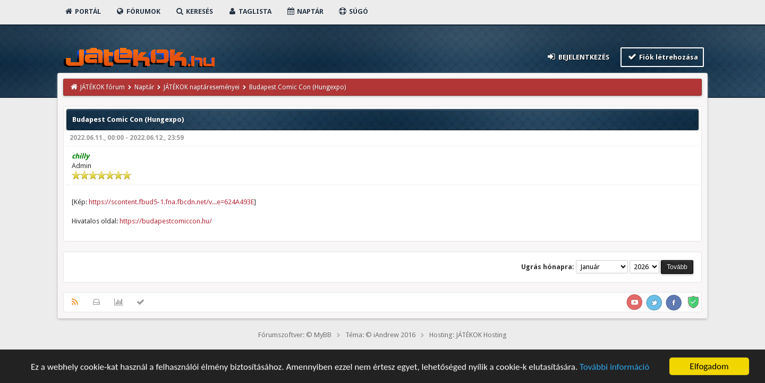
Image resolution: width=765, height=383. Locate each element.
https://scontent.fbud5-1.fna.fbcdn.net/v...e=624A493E (171, 202)
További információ (614, 367)
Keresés (194, 11)
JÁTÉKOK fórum (102, 87)
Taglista (249, 11)
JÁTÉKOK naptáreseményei (202, 87)
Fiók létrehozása (662, 56)
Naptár (305, 11)
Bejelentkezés (578, 56)
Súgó (353, 11)
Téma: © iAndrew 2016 (380, 335)
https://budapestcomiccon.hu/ (166, 221)
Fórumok (137, 11)
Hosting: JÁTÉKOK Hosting (468, 335)
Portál (82, 11)
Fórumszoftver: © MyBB (295, 335)
